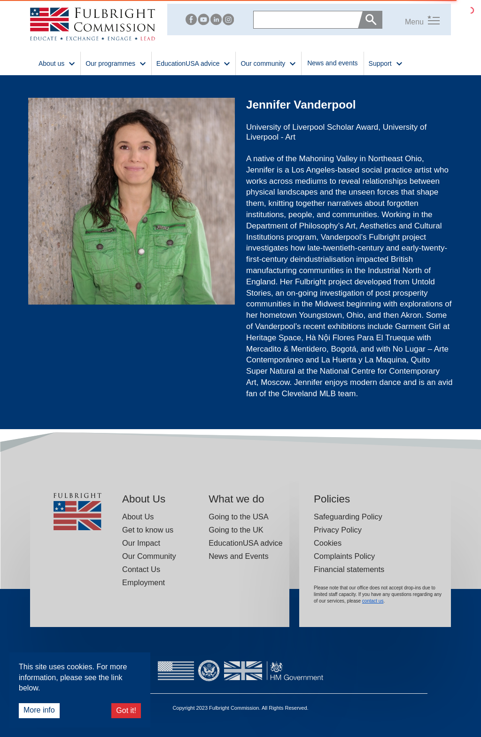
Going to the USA (238, 516)
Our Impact (141, 543)
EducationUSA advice (245, 543)
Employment (143, 582)
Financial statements (349, 569)
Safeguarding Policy (348, 516)
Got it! (126, 710)
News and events (332, 63)
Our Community (149, 556)
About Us (138, 516)
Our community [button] (268, 62)
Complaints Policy (344, 556)
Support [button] (386, 62)
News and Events (238, 556)
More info (39, 710)
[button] (411, 19)
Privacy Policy (338, 529)
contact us (373, 601)
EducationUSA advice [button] (193, 62)
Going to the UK (236, 529)
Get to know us (147, 529)
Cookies (327, 543)
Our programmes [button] (116, 62)
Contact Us (141, 569)
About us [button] (57, 62)
